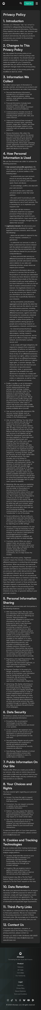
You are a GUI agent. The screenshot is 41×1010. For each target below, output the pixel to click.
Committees (20, 973)
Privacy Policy (20, 988)
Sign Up (28, 3)
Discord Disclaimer (20, 991)
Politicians (20, 967)
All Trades (20, 970)
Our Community (20, 975)
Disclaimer (20, 985)
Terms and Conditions (20, 994)
